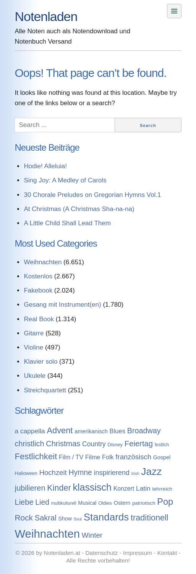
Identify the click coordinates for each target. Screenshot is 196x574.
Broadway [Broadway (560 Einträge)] (144, 430)
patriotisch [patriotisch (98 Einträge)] (143, 503)
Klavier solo (40, 361)
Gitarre (34, 333)
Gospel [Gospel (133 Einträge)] (162, 457)
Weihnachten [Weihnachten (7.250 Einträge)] (47, 533)
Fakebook (38, 290)
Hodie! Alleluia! (45, 166)
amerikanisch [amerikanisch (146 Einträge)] (91, 431)
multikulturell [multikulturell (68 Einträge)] (63, 503)
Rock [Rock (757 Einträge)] (24, 517)
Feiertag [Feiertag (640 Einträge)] (139, 443)
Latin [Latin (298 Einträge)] (143, 488)
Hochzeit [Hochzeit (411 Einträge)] (53, 472)
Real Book (38, 319)
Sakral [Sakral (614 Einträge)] (46, 518)
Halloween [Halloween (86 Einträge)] (26, 473)
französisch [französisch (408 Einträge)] (133, 457)
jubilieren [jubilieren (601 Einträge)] (30, 488)
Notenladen (46, 16)
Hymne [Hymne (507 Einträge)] (80, 472)
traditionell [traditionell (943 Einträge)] (149, 517)
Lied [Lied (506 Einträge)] (42, 502)
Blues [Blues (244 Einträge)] (118, 431)
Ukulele (34, 375)
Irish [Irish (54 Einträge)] (135, 473)
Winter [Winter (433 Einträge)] (92, 535)
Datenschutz (101, 553)
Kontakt (167, 553)
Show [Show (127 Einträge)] (65, 518)
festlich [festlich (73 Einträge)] (162, 444)
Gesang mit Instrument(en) (62, 304)
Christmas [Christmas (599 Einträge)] (63, 443)
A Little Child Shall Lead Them (67, 223)
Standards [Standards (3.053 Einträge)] (106, 517)
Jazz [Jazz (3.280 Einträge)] (151, 471)
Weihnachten (43, 262)
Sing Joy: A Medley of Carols (65, 180)
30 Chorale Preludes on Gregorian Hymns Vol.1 (92, 194)
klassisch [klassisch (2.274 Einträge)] (92, 487)
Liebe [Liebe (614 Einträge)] (24, 502)
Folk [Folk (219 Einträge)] (108, 457)
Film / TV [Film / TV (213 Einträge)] (71, 457)
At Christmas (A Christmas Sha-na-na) (79, 209)
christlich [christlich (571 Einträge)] (29, 443)
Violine (33, 347)
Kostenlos (38, 276)
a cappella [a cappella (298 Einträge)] (30, 431)
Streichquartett (45, 390)
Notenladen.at (62, 553)
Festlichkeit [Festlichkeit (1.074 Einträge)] (36, 456)
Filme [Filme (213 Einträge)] (92, 457)
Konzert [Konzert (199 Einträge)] (123, 488)
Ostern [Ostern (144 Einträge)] (122, 503)
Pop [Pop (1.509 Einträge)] (165, 502)
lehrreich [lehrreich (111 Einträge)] (162, 489)
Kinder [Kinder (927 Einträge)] (59, 488)
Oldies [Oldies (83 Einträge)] (105, 503)
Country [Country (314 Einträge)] (94, 444)
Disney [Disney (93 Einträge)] (115, 444)
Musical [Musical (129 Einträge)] (87, 503)
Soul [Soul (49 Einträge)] (78, 519)
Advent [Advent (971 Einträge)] (60, 430)
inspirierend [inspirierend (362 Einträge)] (112, 472)
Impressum (137, 553)
